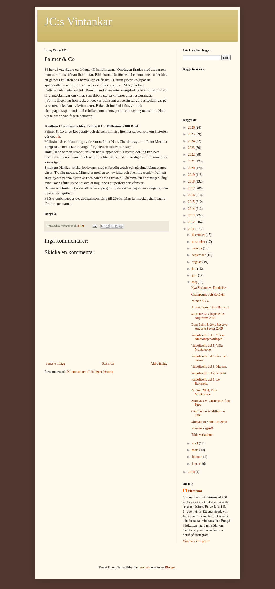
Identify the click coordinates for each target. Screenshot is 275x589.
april (195, 443)
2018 (192, 181)
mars (195, 450)
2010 (192, 472)
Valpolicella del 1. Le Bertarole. (205, 381)
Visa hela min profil (196, 541)
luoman (145, 567)
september (199, 255)
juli (194, 268)
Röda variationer (202, 435)
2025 (192, 134)
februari (197, 457)
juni (195, 275)
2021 (192, 161)
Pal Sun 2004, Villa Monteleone (204, 392)
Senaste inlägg (55, 363)
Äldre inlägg (158, 363)
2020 (192, 168)
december (199, 235)
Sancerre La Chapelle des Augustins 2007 (208, 316)
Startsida (108, 363)
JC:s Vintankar (78, 21)
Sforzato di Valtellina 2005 (209, 422)
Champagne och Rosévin (207, 294)
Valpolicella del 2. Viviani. (209, 373)
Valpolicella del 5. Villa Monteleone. (207, 347)
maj (195, 282)
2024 (192, 141)
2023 (192, 148)
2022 (192, 154)
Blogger (170, 567)
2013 (192, 215)
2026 (192, 127)
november (199, 241)
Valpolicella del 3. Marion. (209, 366)
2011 (191, 229)
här (58, 136)
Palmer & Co (200, 301)
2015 (192, 202)
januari (197, 463)
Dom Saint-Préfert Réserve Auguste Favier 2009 (209, 326)
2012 (192, 222)
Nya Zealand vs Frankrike (208, 288)
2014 (192, 209)
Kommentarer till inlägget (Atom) (90, 371)
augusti (197, 262)
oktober (197, 248)
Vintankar (195, 491)
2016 (192, 195)
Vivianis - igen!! (202, 428)
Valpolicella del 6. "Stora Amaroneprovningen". (207, 337)
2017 (192, 188)
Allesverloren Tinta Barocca (210, 307)
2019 (192, 175)
